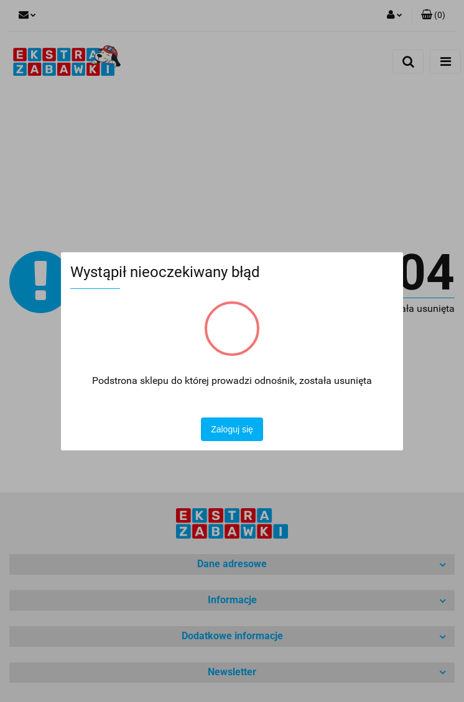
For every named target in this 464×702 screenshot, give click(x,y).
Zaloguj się (232, 429)
